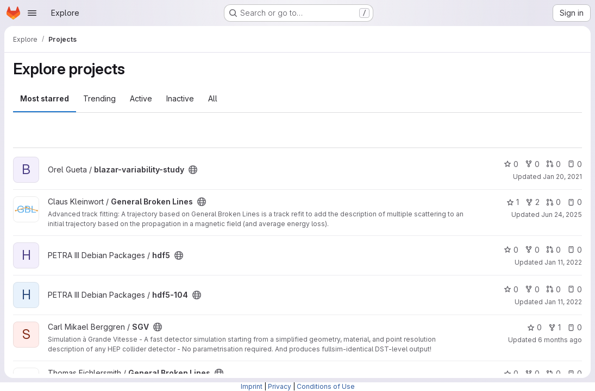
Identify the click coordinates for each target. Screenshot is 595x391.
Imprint (251, 386)
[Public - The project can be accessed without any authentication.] (193, 169)
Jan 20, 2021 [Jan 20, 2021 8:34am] (562, 176)
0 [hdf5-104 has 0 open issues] (574, 289)
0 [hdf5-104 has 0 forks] (532, 289)
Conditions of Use (326, 386)
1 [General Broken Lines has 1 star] (512, 202)
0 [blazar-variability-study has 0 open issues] (574, 164)
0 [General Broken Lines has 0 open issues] (574, 202)
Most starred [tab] (44, 98)
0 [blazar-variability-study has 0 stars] (511, 164)
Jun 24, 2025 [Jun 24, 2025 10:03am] (561, 214)
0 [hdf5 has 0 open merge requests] (553, 249)
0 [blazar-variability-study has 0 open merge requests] (553, 164)
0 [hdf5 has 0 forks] (532, 249)
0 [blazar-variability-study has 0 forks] (532, 164)
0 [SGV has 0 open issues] (574, 327)
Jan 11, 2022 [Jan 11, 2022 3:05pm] (563, 262)
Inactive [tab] (180, 98)
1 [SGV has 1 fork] (554, 327)
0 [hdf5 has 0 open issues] (574, 249)
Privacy (279, 386)
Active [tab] (141, 98)
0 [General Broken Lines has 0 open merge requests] (553, 202)
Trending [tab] (99, 98)
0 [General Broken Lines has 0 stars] (511, 373)
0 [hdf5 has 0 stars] (511, 249)
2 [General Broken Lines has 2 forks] (532, 202)
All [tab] (212, 98)
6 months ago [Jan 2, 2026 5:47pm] (560, 340)
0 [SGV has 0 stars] (534, 327)
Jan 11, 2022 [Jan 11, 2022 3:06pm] (563, 302)
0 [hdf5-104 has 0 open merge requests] (553, 289)
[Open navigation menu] (32, 13)
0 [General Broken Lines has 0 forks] (532, 373)
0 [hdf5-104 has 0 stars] (511, 289)
